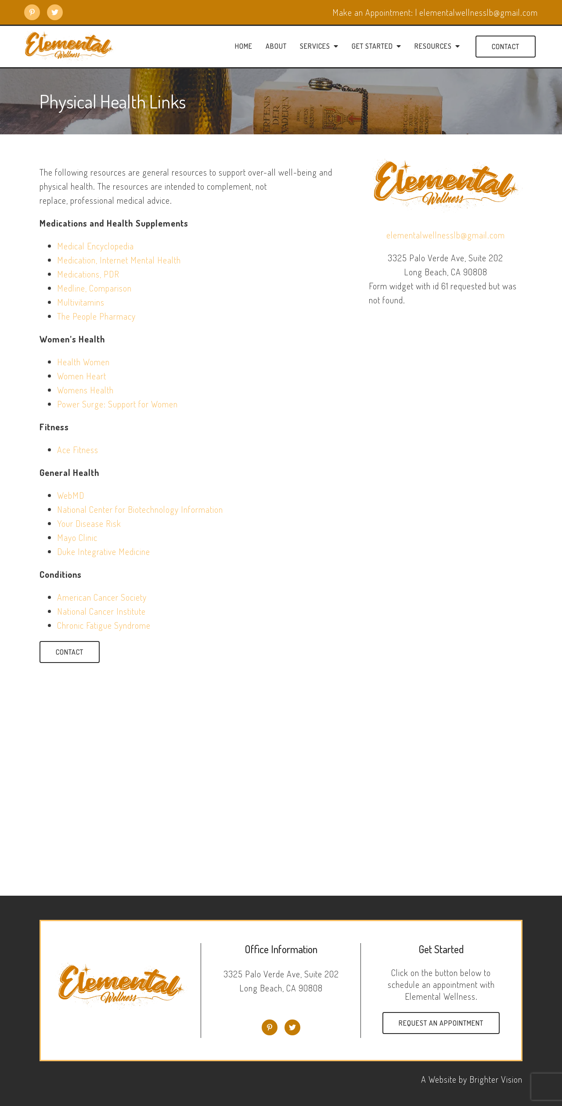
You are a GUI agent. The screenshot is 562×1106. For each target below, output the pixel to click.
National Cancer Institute (101, 611)
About (276, 46)
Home (243, 46)
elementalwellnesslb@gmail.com (445, 235)
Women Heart (81, 376)
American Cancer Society (102, 597)
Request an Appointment (441, 1023)
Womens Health (85, 390)
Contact (505, 46)
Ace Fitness (77, 449)
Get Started (372, 46)
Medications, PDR (88, 274)
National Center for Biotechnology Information (140, 509)
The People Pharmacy (96, 316)
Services (315, 46)
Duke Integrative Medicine (103, 551)
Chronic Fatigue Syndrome (104, 625)
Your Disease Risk (89, 523)
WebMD (70, 495)
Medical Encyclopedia (95, 246)
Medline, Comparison (94, 288)
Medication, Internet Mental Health (119, 260)
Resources (433, 46)
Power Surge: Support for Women (117, 404)
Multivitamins (80, 302)
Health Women (83, 361)
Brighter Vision (495, 1079)
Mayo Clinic (77, 537)
